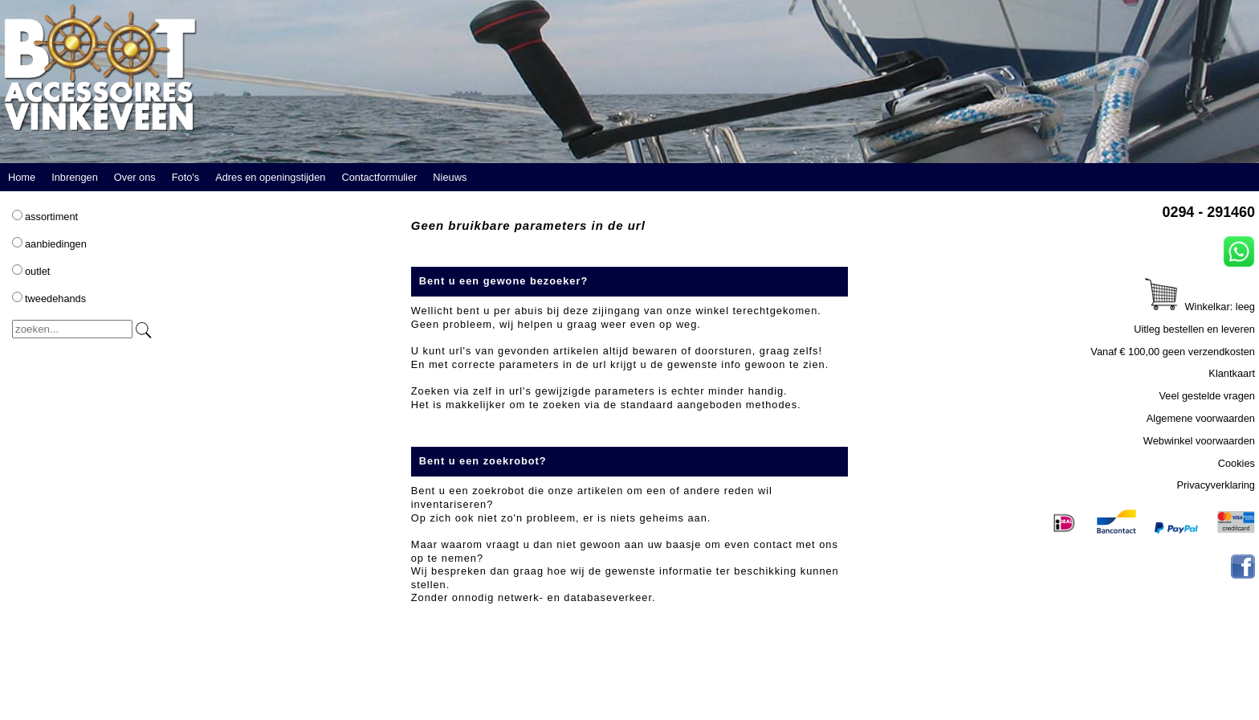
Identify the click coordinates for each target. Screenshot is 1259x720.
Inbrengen (74, 177)
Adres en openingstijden (270, 177)
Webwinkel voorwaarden (1199, 441)
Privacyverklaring (1216, 485)
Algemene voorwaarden (1201, 418)
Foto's (185, 177)
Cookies (1236, 463)
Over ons (135, 177)
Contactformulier (379, 177)
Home (21, 177)
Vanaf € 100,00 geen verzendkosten (1172, 352)
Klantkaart (1231, 373)
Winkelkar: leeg (1200, 307)
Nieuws (450, 177)
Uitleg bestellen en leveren (1194, 329)
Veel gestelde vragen (1207, 396)
